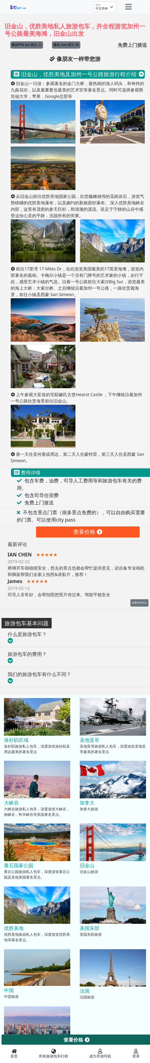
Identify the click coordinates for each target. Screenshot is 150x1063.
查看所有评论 (139, 602)
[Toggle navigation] (128, 6)
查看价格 (87, 531)
